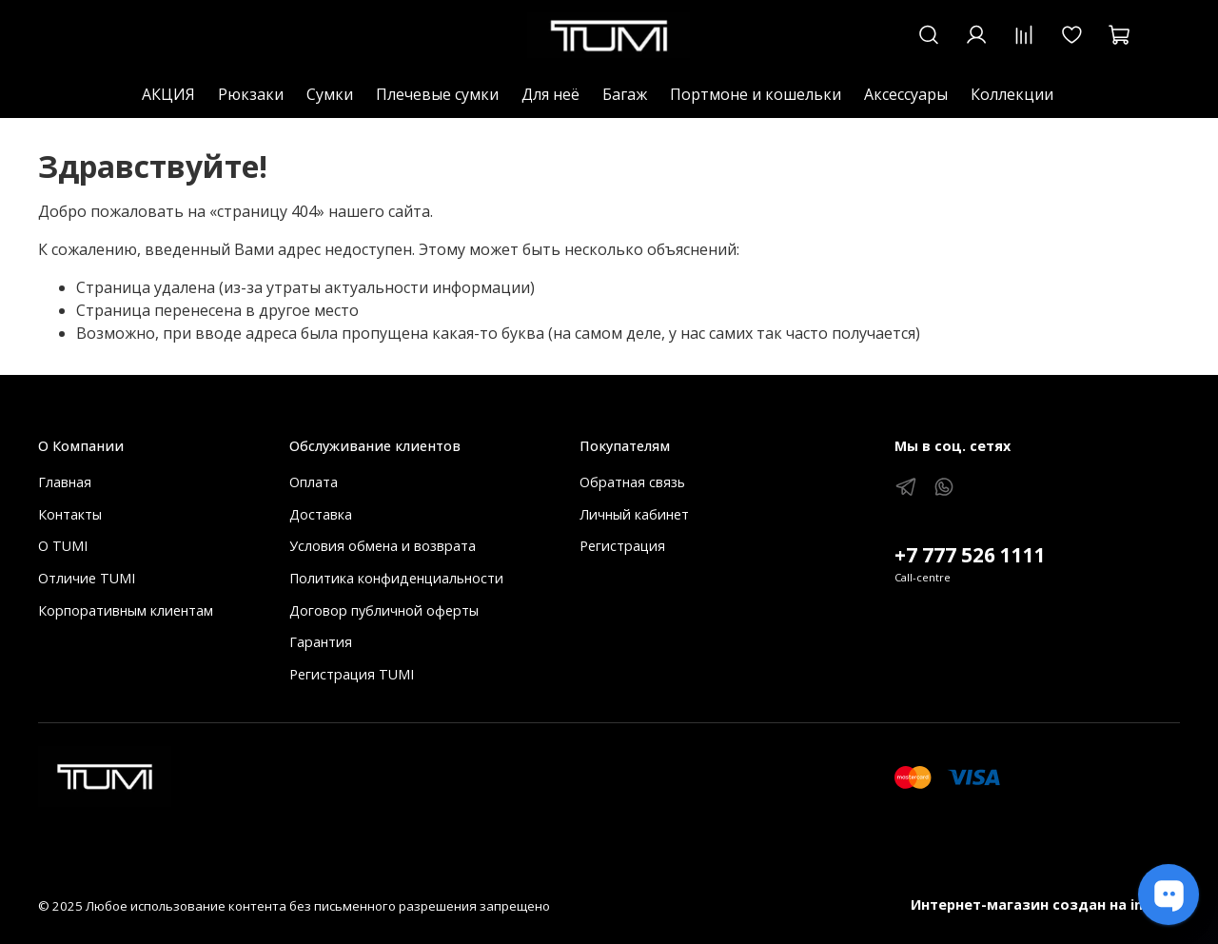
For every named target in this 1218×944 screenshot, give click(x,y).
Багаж (624, 94)
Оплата (313, 482)
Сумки (329, 94)
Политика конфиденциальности (396, 578)
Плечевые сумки (437, 94)
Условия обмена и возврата (382, 546)
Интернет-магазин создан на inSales (1045, 904)
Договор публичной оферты (384, 610)
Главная (64, 482)
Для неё (550, 94)
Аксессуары (906, 94)
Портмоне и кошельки (755, 94)
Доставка (320, 514)
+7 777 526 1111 (970, 554)
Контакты (70, 514)
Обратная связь (632, 482)
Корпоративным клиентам (125, 610)
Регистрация (622, 546)
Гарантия (320, 642)
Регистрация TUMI (351, 674)
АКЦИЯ (168, 94)
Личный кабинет (634, 514)
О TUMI (63, 546)
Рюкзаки (251, 94)
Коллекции (1012, 94)
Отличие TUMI (86, 578)
